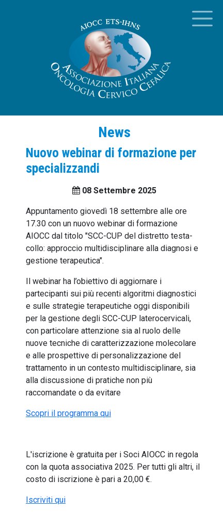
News (114, 132)
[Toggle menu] (202, 19)
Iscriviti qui (46, 500)
